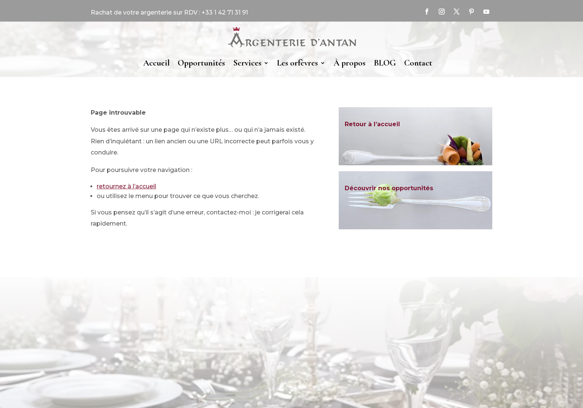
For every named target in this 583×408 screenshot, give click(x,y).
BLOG (385, 63)
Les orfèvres (297, 63)
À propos (349, 63)
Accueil (156, 63)
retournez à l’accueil (126, 186)
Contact (418, 63)
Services (247, 63)
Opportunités (201, 63)
